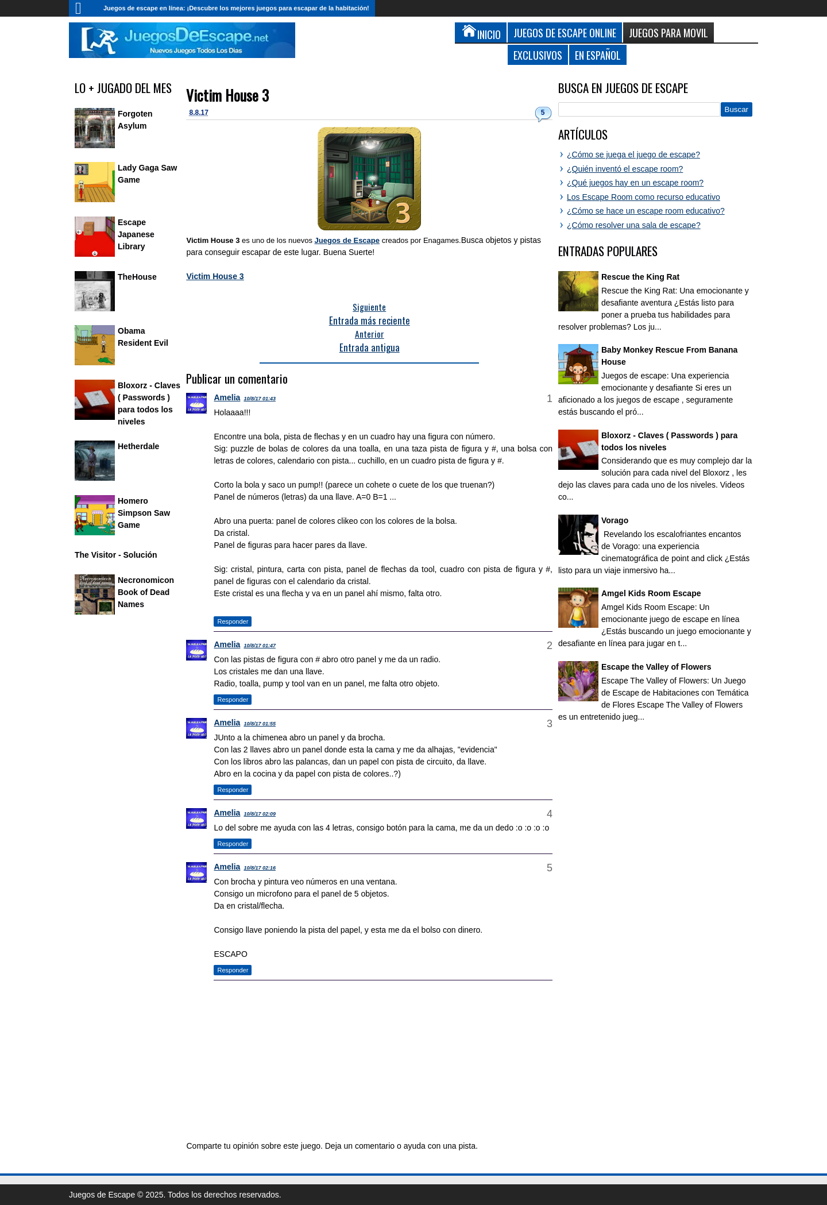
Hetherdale (138, 446)
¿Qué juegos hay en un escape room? (635, 182)
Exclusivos (537, 55)
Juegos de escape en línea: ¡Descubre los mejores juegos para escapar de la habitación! (236, 8)
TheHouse (137, 276)
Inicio (83, 8)
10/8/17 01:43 (260, 398)
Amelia (227, 397)
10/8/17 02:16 (260, 868)
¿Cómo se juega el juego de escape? (633, 154)
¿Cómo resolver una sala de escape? (634, 225)
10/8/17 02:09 (260, 814)
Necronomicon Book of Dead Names (146, 592)
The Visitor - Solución (116, 554)
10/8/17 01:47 (260, 645)
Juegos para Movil (668, 32)
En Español (598, 55)
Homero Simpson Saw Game (144, 513)
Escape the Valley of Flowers (656, 666)
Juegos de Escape (347, 240)
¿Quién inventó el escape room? (625, 168)
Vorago (614, 520)
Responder (232, 621)
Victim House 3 (227, 95)
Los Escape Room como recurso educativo (643, 197)
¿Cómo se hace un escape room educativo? (646, 210)
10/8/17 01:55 (260, 724)
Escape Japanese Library (136, 234)
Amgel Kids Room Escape (651, 593)
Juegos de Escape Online (564, 32)
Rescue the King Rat (640, 276)
